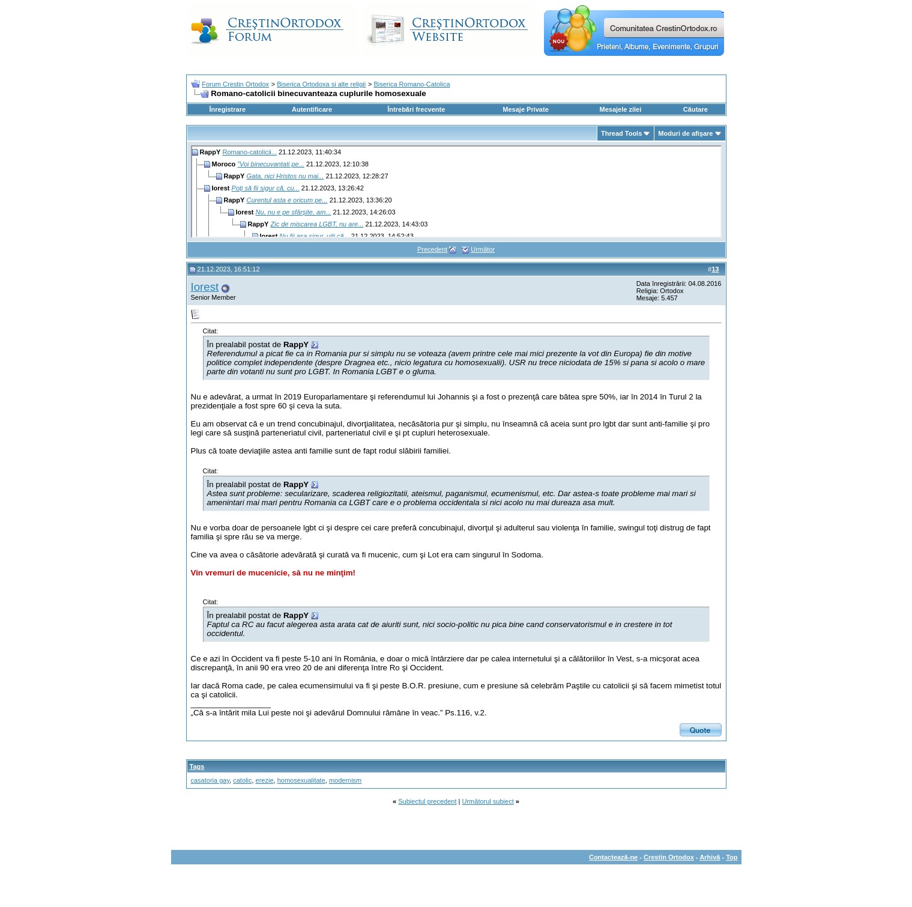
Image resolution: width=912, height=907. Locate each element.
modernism (345, 780)
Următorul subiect (488, 801)
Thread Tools (621, 133)
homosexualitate (301, 780)
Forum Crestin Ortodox (235, 84)
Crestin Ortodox (669, 857)
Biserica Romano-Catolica (411, 84)
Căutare (695, 109)
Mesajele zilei (621, 109)
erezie (265, 780)
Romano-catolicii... (249, 152)
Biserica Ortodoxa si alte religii (321, 84)
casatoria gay (210, 780)
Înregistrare (228, 109)
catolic (242, 780)
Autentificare (312, 109)
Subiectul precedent (427, 801)
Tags (197, 766)
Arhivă (709, 857)
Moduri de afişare (685, 133)
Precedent (432, 249)
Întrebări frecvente (416, 109)
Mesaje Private (525, 109)
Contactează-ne (613, 857)
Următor (483, 249)
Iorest (205, 287)
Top (731, 857)
